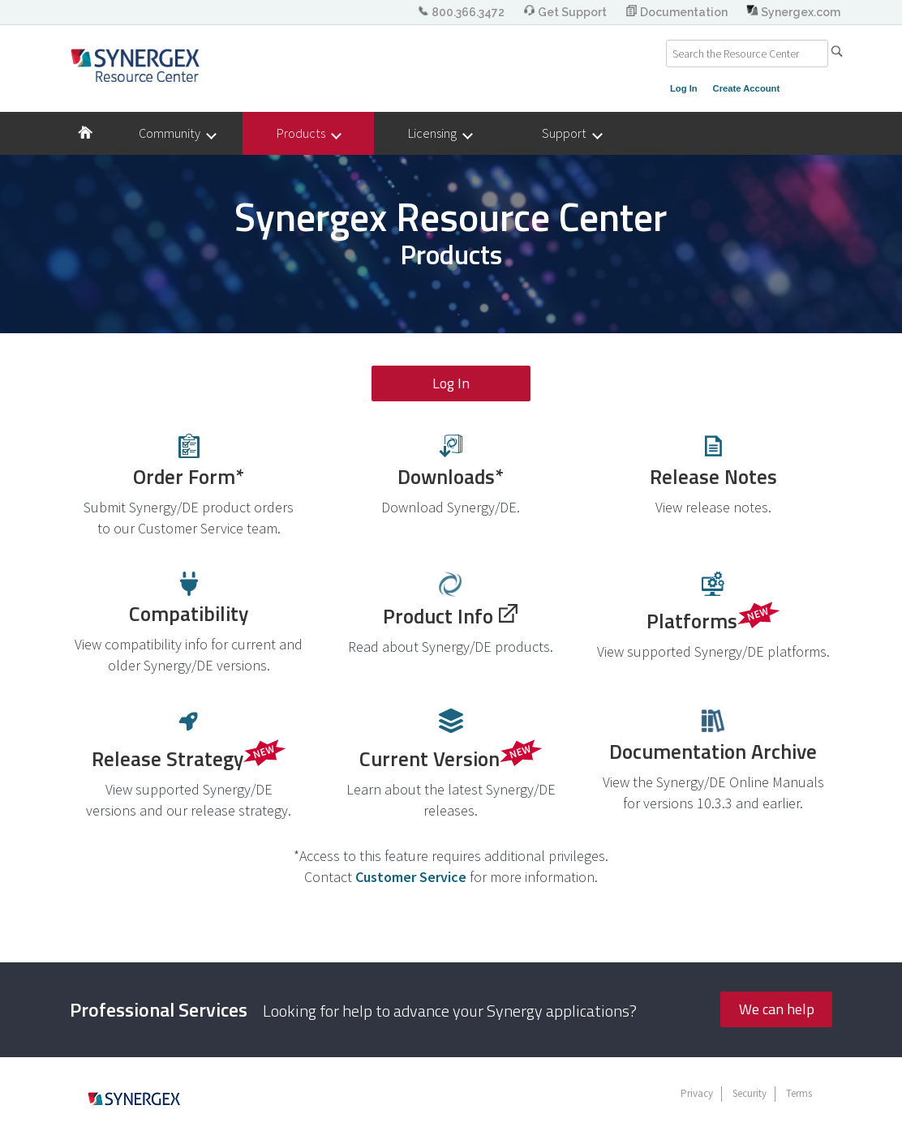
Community (177, 133)
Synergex (135, 65)
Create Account (746, 88)
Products (308, 133)
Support (571, 133)
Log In (684, 88)
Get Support (566, 12)
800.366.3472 (462, 12)
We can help (776, 1009)
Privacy (697, 1093)
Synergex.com (793, 12)
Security (749, 1093)
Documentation (677, 12)
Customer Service (410, 876)
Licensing (439, 133)
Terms (799, 1093)
